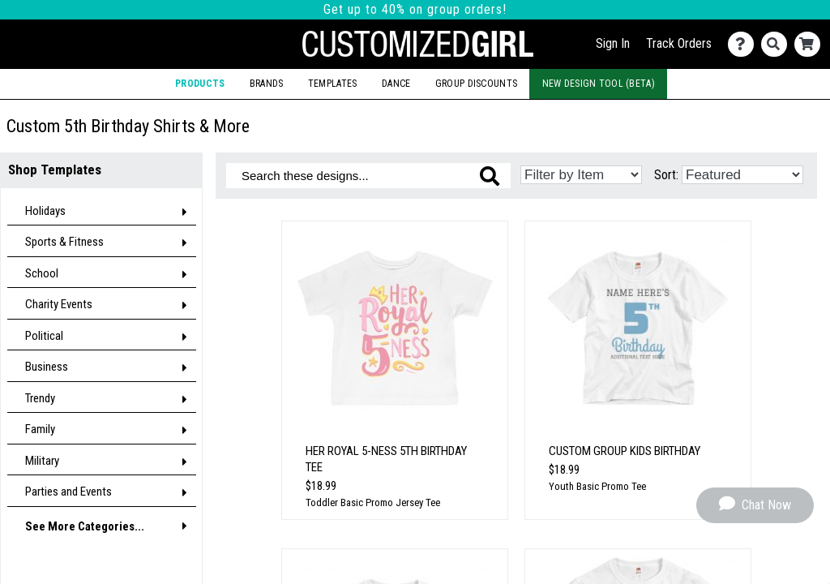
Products (200, 83)
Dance (396, 83)
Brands (267, 83)
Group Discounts (476, 83)
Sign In (613, 43)
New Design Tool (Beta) (598, 83)
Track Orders (679, 43)
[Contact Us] (744, 44)
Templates (332, 83)
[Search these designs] (368, 175)
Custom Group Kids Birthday (624, 451)
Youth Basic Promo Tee (597, 486)
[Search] (777, 44)
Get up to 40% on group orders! (415, 9)
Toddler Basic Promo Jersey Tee (373, 502)
